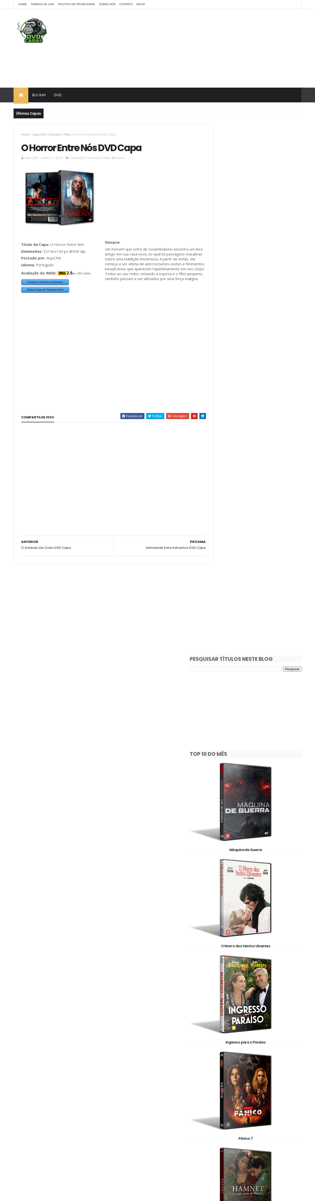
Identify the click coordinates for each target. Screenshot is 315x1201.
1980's (241, 1039)
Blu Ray (39, 95)
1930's (219, 1039)
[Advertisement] (211, 48)
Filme (67, 134)
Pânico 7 (257, 540)
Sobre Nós (107, 4)
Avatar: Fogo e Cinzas (256, 937)
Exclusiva (55, 134)
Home (22, 4)
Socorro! (257, 778)
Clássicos (222, 1074)
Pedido (247, 1091)
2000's (220, 1048)
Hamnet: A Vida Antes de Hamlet (257, 619)
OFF (277, 1082)
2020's (271, 1048)
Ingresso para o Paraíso (257, 460)
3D (240, 1056)
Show (219, 1099)
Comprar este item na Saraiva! (45, 283)
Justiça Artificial (257, 857)
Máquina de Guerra (256, 302)
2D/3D (219, 1056)
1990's (264, 1039)
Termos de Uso (42, 4)
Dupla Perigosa (257, 1016)
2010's (245, 1048)
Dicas (140, 4)
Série (272, 1091)
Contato (126, 4)
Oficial (219, 1091)
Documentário (254, 1074)
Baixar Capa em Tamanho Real (45, 290)
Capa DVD (39, 134)
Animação (264, 1056)
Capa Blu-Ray (225, 1065)
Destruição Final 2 (257, 699)
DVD (58, 95)
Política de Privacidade (76, 4)
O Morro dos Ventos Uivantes (257, 381)
